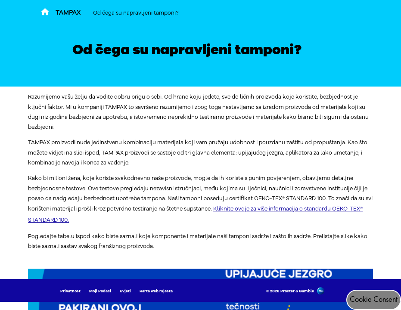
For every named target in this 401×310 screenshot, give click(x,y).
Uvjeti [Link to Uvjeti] (125, 291)
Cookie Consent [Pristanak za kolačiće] (374, 300)
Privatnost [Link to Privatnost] (70, 291)
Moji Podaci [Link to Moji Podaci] (100, 291)
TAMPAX (68, 12)
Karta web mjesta (156, 291)
